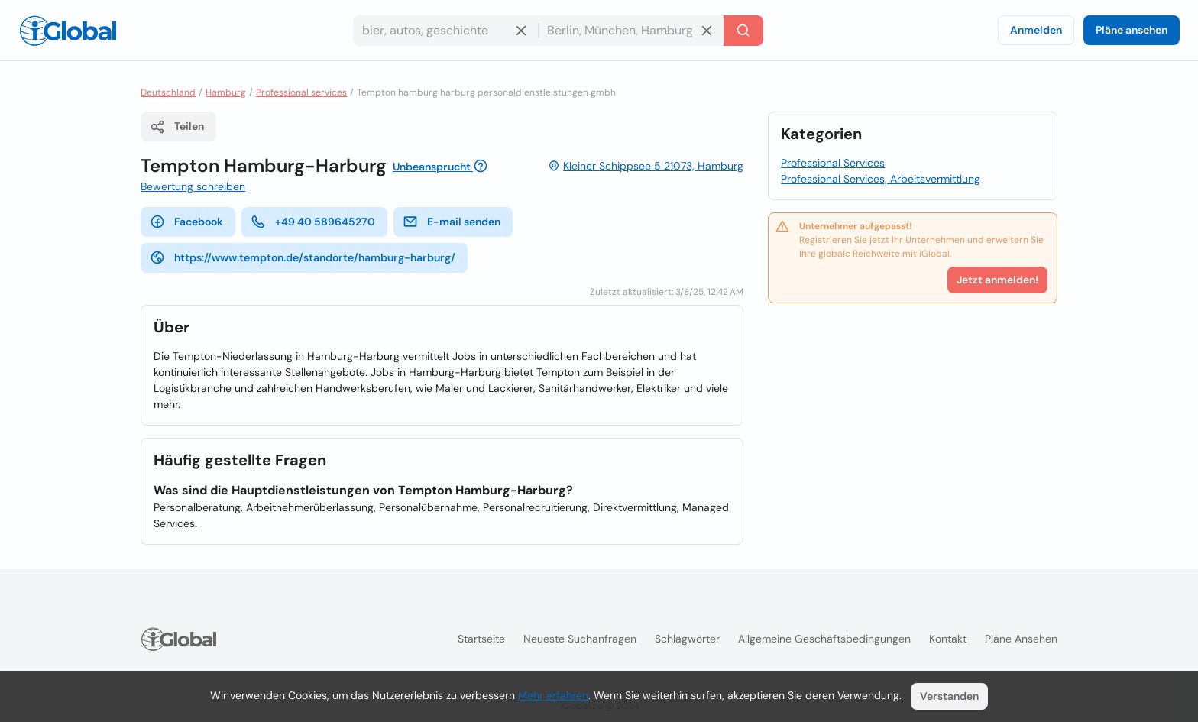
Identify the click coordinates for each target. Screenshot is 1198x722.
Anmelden (1036, 30)
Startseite (481, 639)
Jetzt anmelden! (997, 280)
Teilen (177, 126)
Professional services (301, 92)
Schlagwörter (687, 639)
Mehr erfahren (553, 695)
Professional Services (833, 163)
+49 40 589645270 (313, 221)
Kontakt (947, 639)
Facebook (186, 221)
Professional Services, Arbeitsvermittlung (880, 179)
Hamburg (226, 92)
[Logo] (68, 30)
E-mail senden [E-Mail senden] (451, 221)
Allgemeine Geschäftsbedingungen (824, 639)
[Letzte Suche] (743, 30)
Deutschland (168, 92)
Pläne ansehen (1131, 30)
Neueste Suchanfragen (579, 639)
